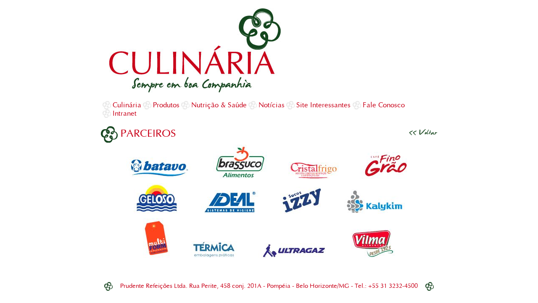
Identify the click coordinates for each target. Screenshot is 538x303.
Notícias (271, 105)
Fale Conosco (384, 105)
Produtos (166, 105)
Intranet (125, 113)
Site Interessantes (323, 105)
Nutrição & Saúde (219, 105)
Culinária (127, 105)
